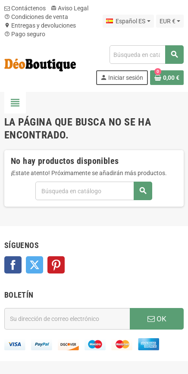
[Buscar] (146, 54)
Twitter (34, 264)
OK (156, 318)
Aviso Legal (69, 8)
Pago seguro (24, 34)
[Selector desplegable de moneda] (170, 21)
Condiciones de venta (36, 16)
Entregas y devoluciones (40, 25)
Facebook (13, 264)
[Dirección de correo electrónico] (67, 319)
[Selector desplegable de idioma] (128, 21)
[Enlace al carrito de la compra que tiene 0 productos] (167, 77)
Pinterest (56, 264)
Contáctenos (25, 8)
